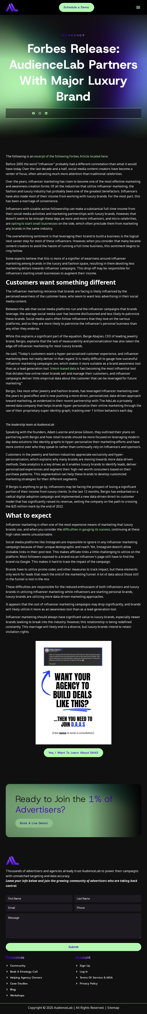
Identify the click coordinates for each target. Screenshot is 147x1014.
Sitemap (113, 1008)
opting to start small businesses (34, 223)
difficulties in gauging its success (86, 529)
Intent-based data (63, 368)
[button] (138, 7)
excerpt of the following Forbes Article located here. (71, 156)
